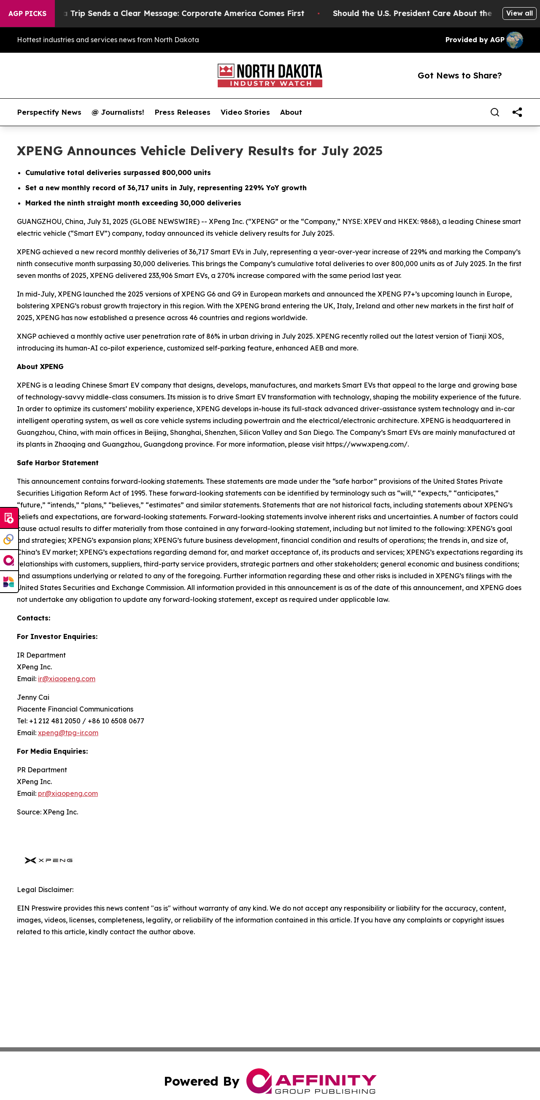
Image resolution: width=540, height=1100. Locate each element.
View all (519, 13)
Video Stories (245, 112)
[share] (517, 112)
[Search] (495, 112)
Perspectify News (49, 112)
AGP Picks (27, 13)
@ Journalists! (118, 112)
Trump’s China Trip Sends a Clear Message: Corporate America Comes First (168, 13)
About (291, 112)
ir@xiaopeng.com (66, 678)
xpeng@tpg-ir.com (68, 732)
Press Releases (182, 112)
